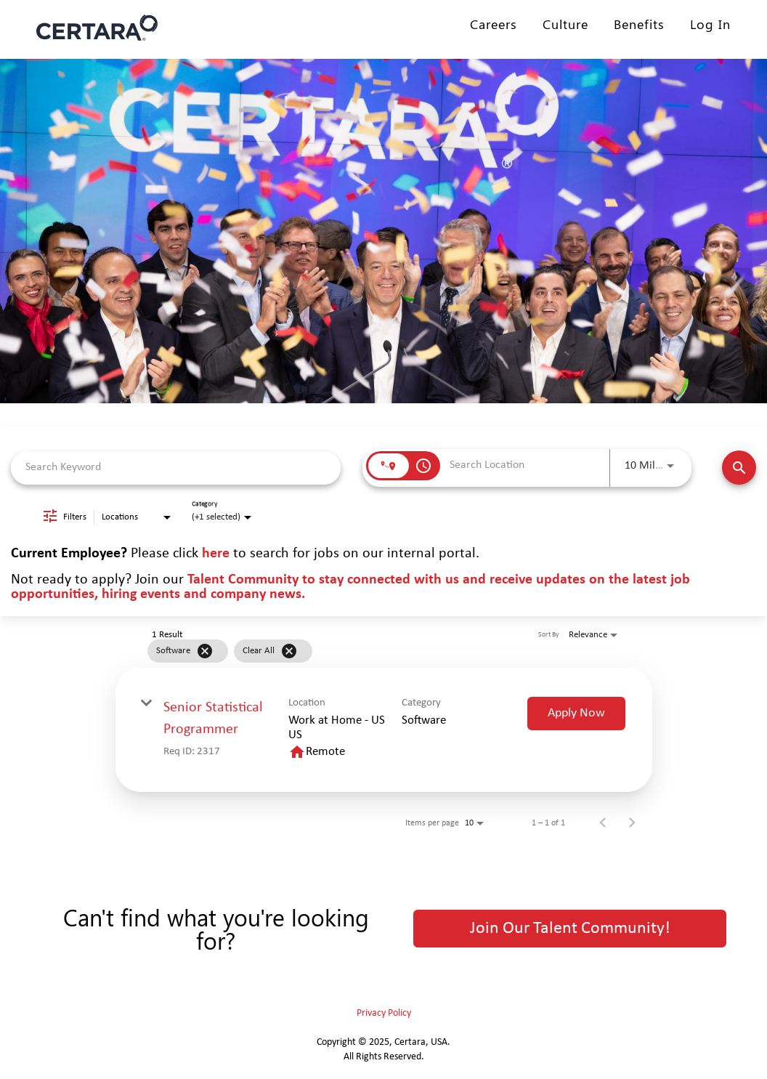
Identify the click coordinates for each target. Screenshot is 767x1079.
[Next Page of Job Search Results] (631, 823)
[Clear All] (289, 651)
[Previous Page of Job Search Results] (602, 823)
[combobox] (175, 467)
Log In (710, 24)
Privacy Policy (384, 1013)
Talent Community (243, 580)
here (215, 553)
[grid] (358, 651)
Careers (493, 24)
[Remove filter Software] (204, 651)
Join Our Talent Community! (570, 928)
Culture (565, 24)
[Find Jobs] (739, 467)
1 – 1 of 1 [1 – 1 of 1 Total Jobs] (548, 823)
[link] (383, 730)
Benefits (639, 24)
